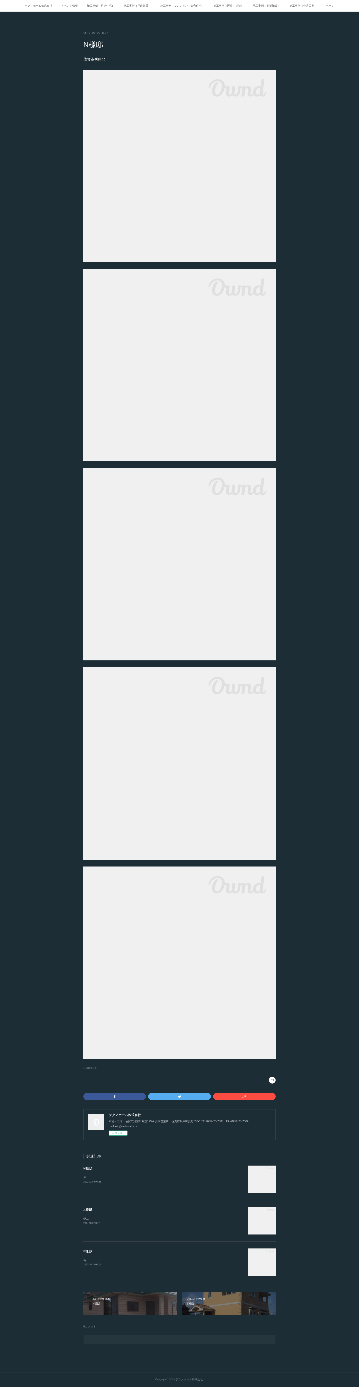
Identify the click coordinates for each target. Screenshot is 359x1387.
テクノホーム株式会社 (38, 5)
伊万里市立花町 (93, 1218)
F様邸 (87, 1251)
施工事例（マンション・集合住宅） (182, 5)
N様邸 (87, 1168)
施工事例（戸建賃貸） (137, 5)
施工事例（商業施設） (266, 5)
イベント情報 (69, 5)
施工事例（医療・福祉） (228, 5)
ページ (330, 5)
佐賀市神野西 (91, 1177)
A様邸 (87, 1210)
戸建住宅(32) (90, 1067)
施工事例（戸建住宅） (100, 5)
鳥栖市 (87, 1260)
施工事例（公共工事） (303, 5)
